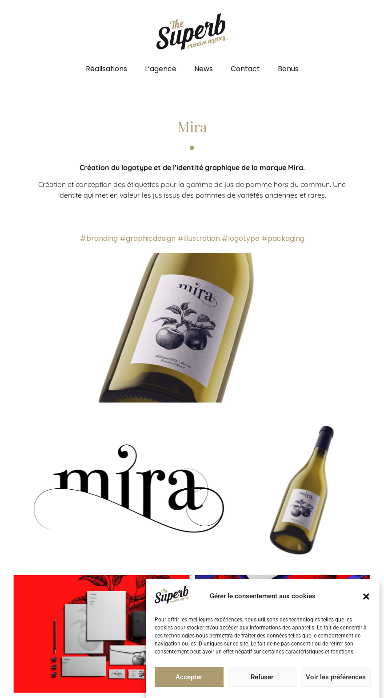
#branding (99, 238)
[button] (366, 596)
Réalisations (106, 69)
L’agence (160, 69)
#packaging (282, 238)
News (203, 69)
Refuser (262, 677)
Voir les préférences (336, 677)
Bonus (288, 69)
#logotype (241, 238)
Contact (245, 69)
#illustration (198, 238)
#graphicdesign (148, 238)
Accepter (189, 677)
